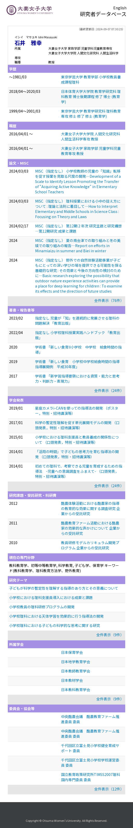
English (120, 7)
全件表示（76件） (109, 300)
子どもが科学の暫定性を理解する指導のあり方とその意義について (63, 588)
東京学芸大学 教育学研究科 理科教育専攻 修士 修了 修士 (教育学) (91, 113)
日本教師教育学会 (75, 671)
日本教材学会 (72, 680)
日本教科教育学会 (75, 689)
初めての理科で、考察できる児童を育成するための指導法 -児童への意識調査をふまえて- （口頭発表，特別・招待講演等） (78, 471)
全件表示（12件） (109, 789)
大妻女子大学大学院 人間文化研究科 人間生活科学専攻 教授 (90, 136)
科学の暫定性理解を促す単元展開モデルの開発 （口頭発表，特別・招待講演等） (77, 425)
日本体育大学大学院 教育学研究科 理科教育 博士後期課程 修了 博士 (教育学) (91, 96)
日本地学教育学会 (75, 661)
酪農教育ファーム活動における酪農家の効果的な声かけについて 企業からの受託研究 (90, 528)
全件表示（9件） (110, 634)
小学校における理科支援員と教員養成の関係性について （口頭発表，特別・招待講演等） (77, 439)
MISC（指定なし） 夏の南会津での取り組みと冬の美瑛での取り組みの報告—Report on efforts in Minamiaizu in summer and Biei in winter (78, 245)
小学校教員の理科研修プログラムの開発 (42, 606)
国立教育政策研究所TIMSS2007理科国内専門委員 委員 (90, 777)
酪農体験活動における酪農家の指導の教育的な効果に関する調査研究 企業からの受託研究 (90, 508)
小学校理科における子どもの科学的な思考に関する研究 (54, 625)
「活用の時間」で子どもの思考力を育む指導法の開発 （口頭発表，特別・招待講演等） (77, 454)
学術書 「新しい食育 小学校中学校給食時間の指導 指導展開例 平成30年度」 (79, 364)
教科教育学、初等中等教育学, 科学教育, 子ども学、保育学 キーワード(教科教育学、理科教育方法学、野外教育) (64, 568)
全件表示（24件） (109, 390)
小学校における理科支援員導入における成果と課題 (51, 597)
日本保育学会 (72, 652)
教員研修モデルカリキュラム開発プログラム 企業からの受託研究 (90, 545)
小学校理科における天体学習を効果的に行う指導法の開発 (56, 616)
